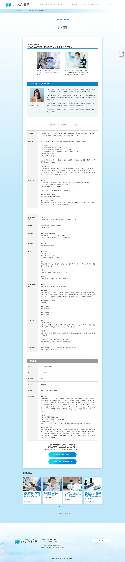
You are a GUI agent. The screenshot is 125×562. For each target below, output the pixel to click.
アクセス (86, 4)
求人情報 (40, 4)
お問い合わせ (94, 4)
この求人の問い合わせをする (62, 461)
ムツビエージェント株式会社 (48, 539)
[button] (59, 506)
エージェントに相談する (62, 455)
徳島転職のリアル (77, 4)
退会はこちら (101, 540)
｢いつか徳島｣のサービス (52, 4)
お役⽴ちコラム (65, 4)
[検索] (117, 4)
